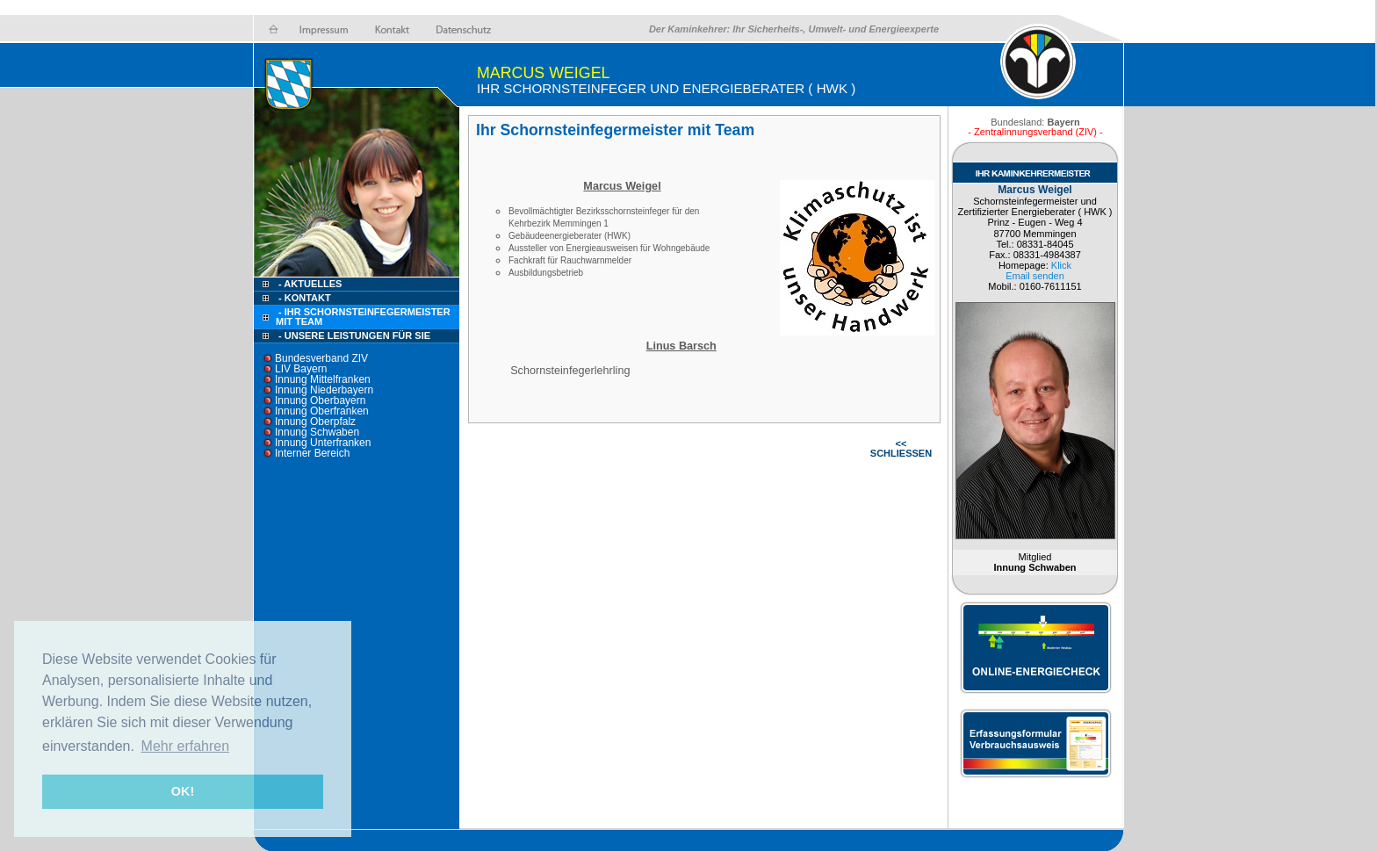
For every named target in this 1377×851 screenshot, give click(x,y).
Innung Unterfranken (323, 442)
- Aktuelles (309, 283)
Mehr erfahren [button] (185, 746)
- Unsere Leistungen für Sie (354, 335)
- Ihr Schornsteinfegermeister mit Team (363, 317)
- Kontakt (303, 297)
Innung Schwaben (317, 432)
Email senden (1035, 275)
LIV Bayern (301, 369)
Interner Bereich (312, 453)
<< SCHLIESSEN (901, 448)
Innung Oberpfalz (315, 421)
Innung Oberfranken (322, 411)
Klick (1061, 265)
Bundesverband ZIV (321, 358)
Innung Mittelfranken (323, 379)
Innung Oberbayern (320, 400)
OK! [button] (182, 791)
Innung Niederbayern (324, 390)
